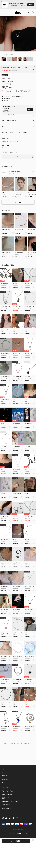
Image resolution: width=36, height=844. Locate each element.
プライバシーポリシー (8, 791)
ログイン (14, 96)
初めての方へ (6, 788)
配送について (13, 152)
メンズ (4, 772)
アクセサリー (5, 141)
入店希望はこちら (7, 808)
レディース (5, 769)
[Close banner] (1, 1)
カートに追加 (15, 841)
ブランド (4, 776)
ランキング (5, 779)
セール (4, 783)
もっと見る (18, 202)
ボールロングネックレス (29, 743)
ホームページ (4, 743)
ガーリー (4, 147)
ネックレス (15, 141)
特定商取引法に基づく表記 (10, 801)
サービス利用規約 (7, 794)
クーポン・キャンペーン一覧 (8, 114)
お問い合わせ (5, 152)
